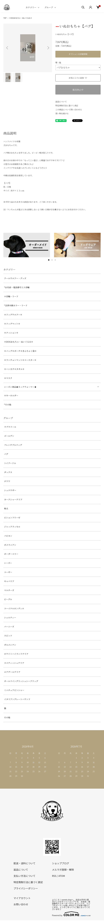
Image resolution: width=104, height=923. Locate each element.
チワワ (7, 481)
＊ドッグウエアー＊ (13, 314)
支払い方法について (24, 875)
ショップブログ (60, 863)
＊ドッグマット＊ (12, 323)
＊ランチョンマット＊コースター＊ (20, 360)
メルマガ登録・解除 (63, 869)
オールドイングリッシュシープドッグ (21, 681)
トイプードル (10, 463)
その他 (7, 717)
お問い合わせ (21, 904)
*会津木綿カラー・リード (15, 305)
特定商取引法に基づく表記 (66, 105)
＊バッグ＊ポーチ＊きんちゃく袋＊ (20, 350)
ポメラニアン (10, 544)
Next (48, 48)
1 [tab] (48, 260)
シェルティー (10, 617)
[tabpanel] (26, 245)
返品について (61, 101)
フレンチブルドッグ (13, 444)
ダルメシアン (10, 644)
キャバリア (9, 581)
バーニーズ (9, 626)
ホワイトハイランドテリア (16, 653)
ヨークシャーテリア (13, 499)
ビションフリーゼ (12, 517)
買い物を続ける (62, 113)
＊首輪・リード (11, 296)
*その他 (7, 404)
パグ (6, 454)
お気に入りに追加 (78, 77)
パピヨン (8, 535)
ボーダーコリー (11, 553)
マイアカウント (22, 898)
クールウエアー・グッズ (15, 278)
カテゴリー (31, 7)
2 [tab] (52, 260)
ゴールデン (9, 435)
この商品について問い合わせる (68, 109)
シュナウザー (10, 490)
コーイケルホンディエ (14, 608)
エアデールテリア (12, 671)
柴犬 (6, 508)
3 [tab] (55, 260)
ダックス (8, 472)
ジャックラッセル (12, 526)
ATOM (61, 875)
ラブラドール (10, 426)
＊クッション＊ (11, 332)
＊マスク (8, 378)
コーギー (8, 572)
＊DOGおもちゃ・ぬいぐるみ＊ (20, 18)
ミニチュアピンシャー (14, 690)
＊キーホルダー (11, 395)
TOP (4, 18)
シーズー (8, 562)
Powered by (71, 913)
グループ (48, 7)
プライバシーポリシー (26, 888)
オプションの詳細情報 (78, 54)
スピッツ (8, 635)
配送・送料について (24, 863)
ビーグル (8, 599)
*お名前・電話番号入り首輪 (16, 287)
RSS (54, 875)
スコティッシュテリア (14, 662)
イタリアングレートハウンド (17, 699)
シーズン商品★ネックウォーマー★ (20, 386)
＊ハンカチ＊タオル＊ (14, 369)
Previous (7, 48)
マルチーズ (9, 590)
